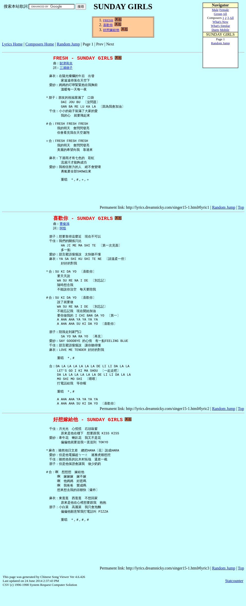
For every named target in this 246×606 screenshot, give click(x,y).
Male (215, 10)
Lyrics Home (12, 44)
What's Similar (220, 26)
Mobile (224, 30)
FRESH (108, 20)
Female (224, 10)
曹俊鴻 (64, 224)
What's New (220, 22)
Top (241, 207)
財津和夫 (66, 64)
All (225, 14)
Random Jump (68, 44)
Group (218, 14)
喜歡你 (108, 25)
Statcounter (234, 597)
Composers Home (39, 44)
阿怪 (63, 229)
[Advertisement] (92, 48)
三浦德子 (66, 69)
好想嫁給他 (111, 30)
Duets (215, 30)
